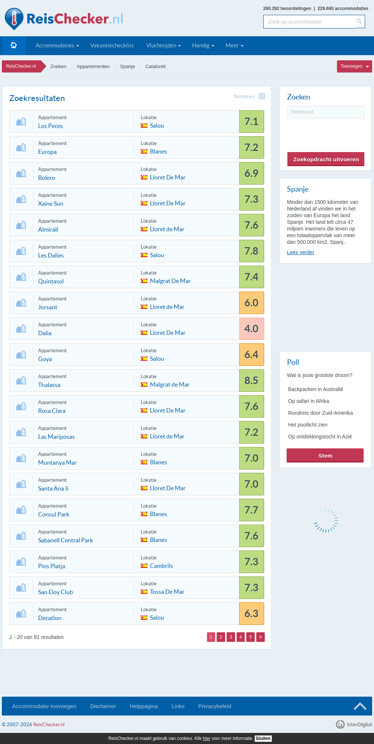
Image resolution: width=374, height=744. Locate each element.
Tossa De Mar (167, 591)
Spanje (127, 66)
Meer (232, 45)
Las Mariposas (56, 436)
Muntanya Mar (57, 462)
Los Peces (50, 125)
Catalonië (155, 66)
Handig (201, 45)
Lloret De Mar (168, 176)
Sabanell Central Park (65, 540)
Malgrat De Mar (170, 280)
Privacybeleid (214, 706)
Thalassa (49, 384)
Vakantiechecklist (112, 45)
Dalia (44, 333)
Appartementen (93, 66)
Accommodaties (55, 45)
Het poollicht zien (308, 425)
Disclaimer (103, 706)
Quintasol (51, 281)
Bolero (46, 177)
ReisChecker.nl (21, 66)
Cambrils (161, 565)
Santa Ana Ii (53, 488)
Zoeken (58, 66)
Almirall (48, 229)
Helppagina (144, 706)
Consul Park (53, 514)
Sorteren (244, 96)
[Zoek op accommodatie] (309, 21)
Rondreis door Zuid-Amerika (320, 413)
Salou (157, 125)
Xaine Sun (50, 203)
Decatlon (49, 618)
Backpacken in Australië (315, 389)
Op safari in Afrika (308, 401)
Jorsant (47, 307)
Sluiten (263, 738)
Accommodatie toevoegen (44, 706)
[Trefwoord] (326, 112)
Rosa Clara (52, 410)
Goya (45, 359)
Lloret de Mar (167, 228)
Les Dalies (51, 255)
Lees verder (300, 252)
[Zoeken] (360, 21)
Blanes (158, 151)
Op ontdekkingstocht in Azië (320, 437)
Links (177, 706)
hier (206, 738)
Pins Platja (51, 566)
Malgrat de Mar (170, 384)
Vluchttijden (161, 45)
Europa (47, 151)
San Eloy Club (55, 592)
